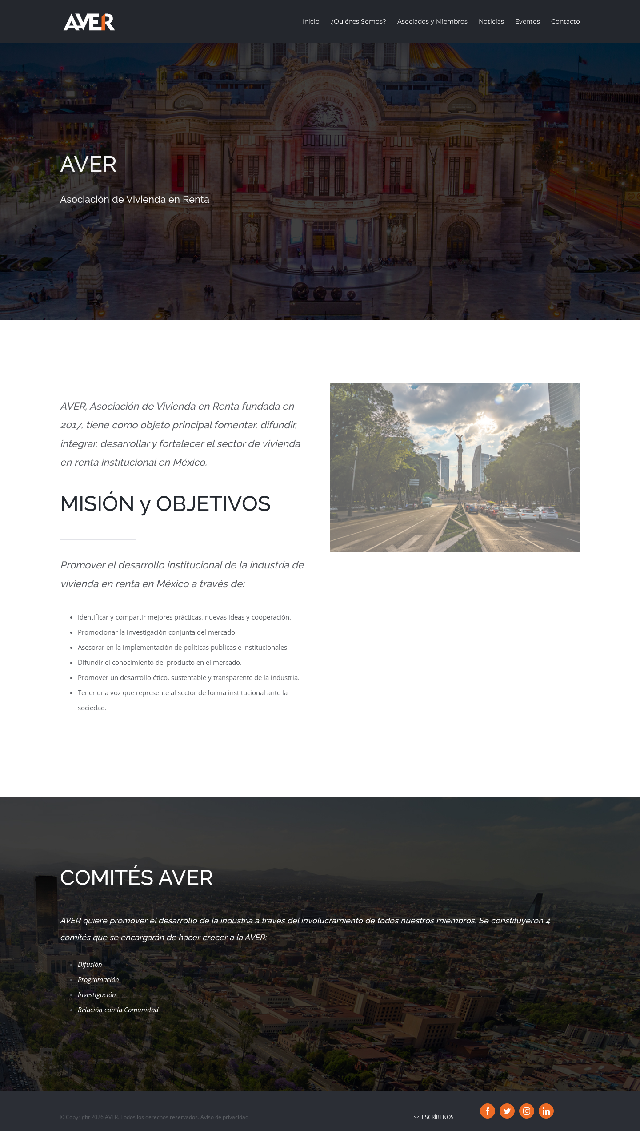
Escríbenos (434, 1117)
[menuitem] (317, 21)
